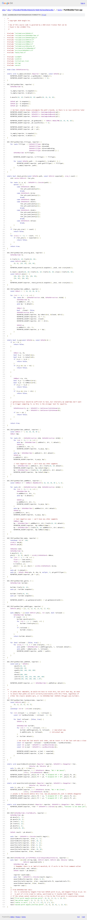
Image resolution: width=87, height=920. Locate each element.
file (43, 15)
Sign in (83, 3)
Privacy (17, 917)
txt (78, 917)
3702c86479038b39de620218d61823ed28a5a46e (33, 10)
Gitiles (12, 917)
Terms (23, 917)
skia (4, 10)
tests (59, 10)
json (83, 917)
